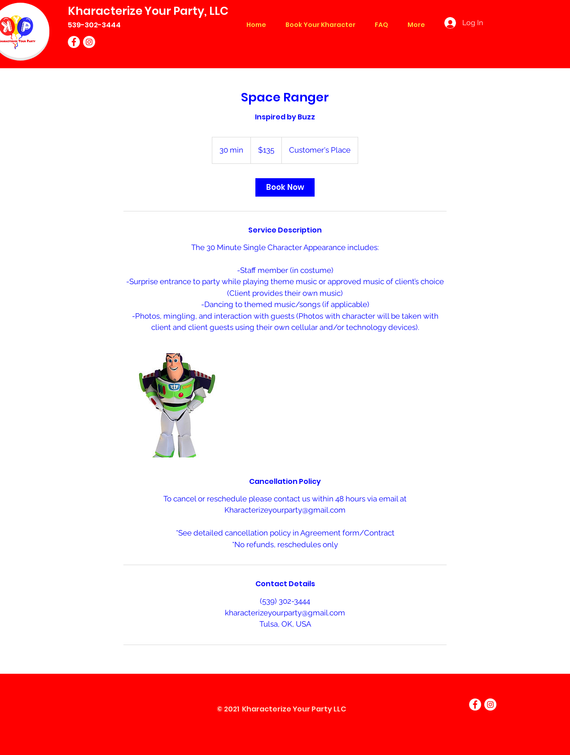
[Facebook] (74, 42)
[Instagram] (89, 42)
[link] (285, 187)
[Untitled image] (175, 405)
